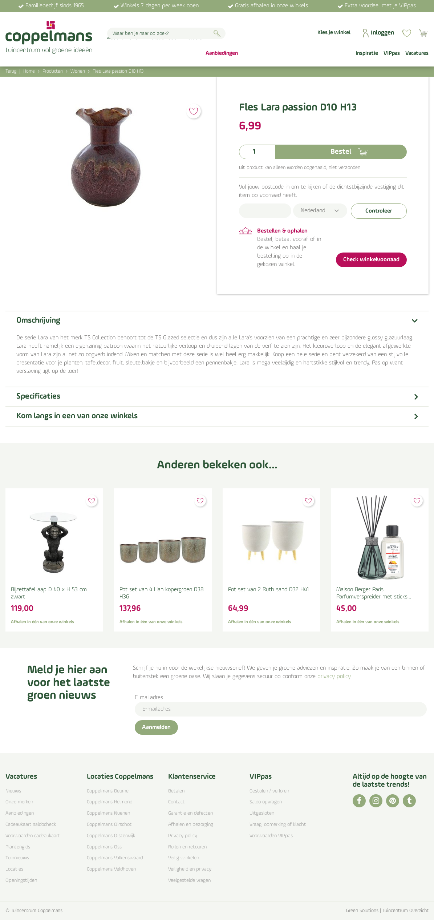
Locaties (14, 869)
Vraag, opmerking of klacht (278, 824)
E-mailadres (149, 698)
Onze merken (19, 802)
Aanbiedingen (19, 813)
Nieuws (13, 791)
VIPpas (261, 776)
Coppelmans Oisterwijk (111, 836)
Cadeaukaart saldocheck (30, 824)
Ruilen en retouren (187, 847)
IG (375, 800)
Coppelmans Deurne (108, 791)
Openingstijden (21, 880)
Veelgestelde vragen (189, 880)
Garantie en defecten (190, 813)
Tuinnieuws (17, 858)
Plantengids (17, 847)
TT (409, 800)
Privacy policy (182, 836)
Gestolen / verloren (269, 791)
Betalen (176, 791)
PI (392, 800)
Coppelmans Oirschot (109, 824)
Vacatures (21, 776)
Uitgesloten (262, 813)
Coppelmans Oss (104, 847)
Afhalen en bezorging (190, 824)
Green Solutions (362, 910)
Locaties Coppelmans (120, 776)
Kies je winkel (333, 33)
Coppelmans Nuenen (108, 813)
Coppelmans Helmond (109, 802)
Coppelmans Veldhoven (111, 869)
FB (359, 800)
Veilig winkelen (183, 858)
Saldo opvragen (266, 802)
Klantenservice (192, 776)
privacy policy (333, 676)
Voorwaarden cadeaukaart (32, 836)
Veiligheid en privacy (189, 869)
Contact (176, 802)
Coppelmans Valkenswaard (115, 858)
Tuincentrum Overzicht (405, 910)
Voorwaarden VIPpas (271, 836)
